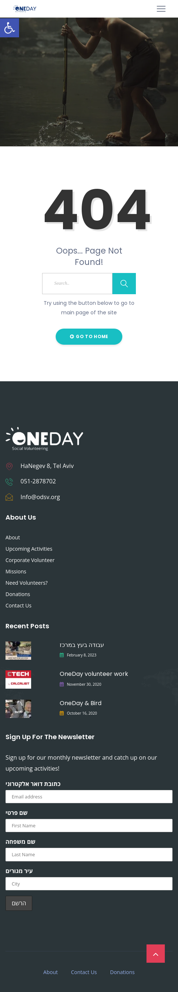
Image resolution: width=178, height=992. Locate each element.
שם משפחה (20, 842)
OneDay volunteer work (94, 673)
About (12, 537)
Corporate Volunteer (30, 560)
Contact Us (18, 605)
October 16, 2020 (82, 713)
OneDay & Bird (80, 703)
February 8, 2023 (81, 655)
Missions (15, 571)
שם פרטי (16, 813)
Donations (17, 594)
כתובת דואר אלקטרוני (32, 784)
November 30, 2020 (84, 684)
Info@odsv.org (40, 497)
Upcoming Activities (28, 548)
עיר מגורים (19, 871)
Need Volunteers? (26, 582)
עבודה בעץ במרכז (82, 644)
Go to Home (89, 336)
